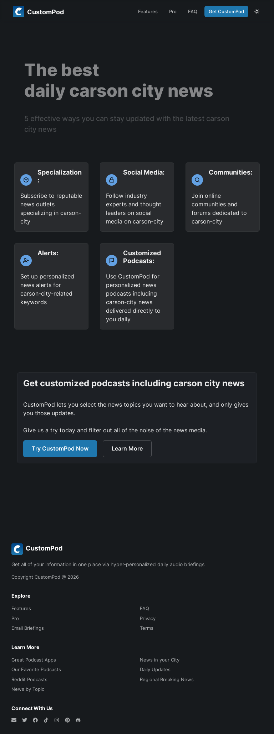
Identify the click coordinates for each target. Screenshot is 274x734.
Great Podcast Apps (33, 660)
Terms (146, 628)
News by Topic (27, 689)
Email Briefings (27, 628)
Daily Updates (155, 669)
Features (148, 11)
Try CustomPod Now (60, 448)
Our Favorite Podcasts (36, 669)
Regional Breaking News (167, 679)
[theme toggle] (257, 11)
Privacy (148, 618)
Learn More (127, 448)
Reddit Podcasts (29, 679)
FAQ (192, 11)
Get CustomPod (226, 11)
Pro (173, 11)
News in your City (159, 660)
